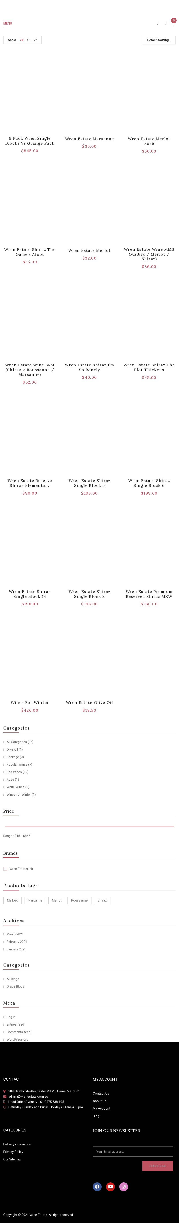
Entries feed (15, 1024)
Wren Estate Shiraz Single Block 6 (149, 483)
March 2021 (15, 934)
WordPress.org (17, 1039)
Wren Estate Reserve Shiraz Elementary (29, 483)
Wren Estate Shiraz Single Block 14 (30, 594)
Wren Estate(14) (21, 869)
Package (13, 757)
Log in (11, 1017)
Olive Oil (12, 749)
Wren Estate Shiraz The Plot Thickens (149, 367)
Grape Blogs (15, 986)
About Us (99, 1101)
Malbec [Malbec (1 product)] (12, 900)
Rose (10, 780)
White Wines (15, 787)
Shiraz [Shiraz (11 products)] (102, 900)
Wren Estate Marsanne (89, 138)
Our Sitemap (12, 1159)
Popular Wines (17, 764)
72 (35, 40)
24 (21, 40)
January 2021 (16, 949)
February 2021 (17, 942)
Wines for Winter (19, 795)
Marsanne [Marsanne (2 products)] (35, 900)
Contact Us (101, 1093)
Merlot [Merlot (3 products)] (57, 900)
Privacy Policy (13, 1152)
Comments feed (18, 1032)
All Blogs (13, 979)
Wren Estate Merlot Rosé (149, 141)
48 (28, 40)
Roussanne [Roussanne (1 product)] (79, 900)
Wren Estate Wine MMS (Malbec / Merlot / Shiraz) (149, 254)
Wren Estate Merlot (89, 250)
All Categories (17, 742)
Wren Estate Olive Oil (89, 702)
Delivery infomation (17, 1144)
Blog (96, 1116)
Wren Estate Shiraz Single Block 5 (89, 483)
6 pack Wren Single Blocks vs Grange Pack (29, 141)
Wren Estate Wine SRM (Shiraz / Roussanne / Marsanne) (29, 369)
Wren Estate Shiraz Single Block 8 (89, 594)
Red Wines (14, 772)
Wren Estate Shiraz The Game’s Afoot (30, 252)
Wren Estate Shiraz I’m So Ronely (89, 367)
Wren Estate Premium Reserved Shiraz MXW (149, 594)
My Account (101, 1108)
